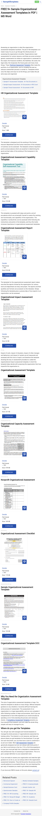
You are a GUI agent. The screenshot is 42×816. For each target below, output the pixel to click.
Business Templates (10, 6)
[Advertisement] (21, 31)
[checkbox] (1, 1)
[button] (40, 2)
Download (9, 135)
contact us (35, 770)
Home (2, 6)
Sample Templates (26, 814)
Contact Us (17, 811)
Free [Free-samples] (37, 1)
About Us (25, 811)
